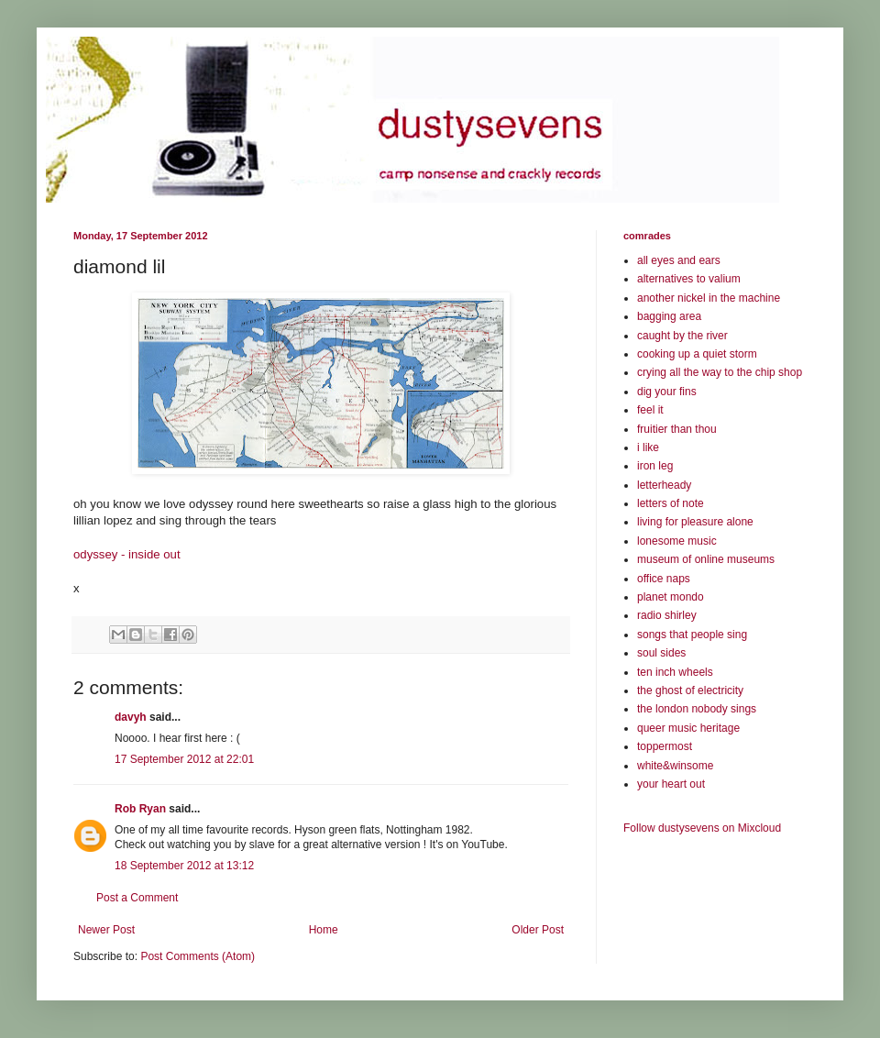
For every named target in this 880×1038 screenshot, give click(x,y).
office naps (663, 578)
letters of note (670, 503)
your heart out (671, 784)
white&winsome (675, 765)
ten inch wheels (675, 672)
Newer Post (106, 929)
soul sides (661, 652)
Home (323, 929)
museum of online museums (706, 559)
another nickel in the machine (708, 298)
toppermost (664, 746)
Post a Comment (137, 897)
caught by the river (682, 335)
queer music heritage (688, 728)
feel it (650, 409)
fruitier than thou (677, 429)
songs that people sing (692, 634)
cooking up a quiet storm (697, 354)
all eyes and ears (678, 260)
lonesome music (677, 541)
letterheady (664, 485)
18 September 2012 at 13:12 (184, 865)
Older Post (538, 929)
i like (648, 447)
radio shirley (667, 615)
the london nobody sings (696, 708)
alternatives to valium (689, 278)
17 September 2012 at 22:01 (184, 759)
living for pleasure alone (695, 521)
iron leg (655, 465)
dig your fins (667, 391)
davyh (131, 717)
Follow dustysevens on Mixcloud (702, 828)
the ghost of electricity (690, 690)
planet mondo (670, 597)
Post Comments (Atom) (197, 956)
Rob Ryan (140, 808)
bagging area (669, 316)
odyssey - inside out (127, 554)
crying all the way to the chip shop (719, 372)
